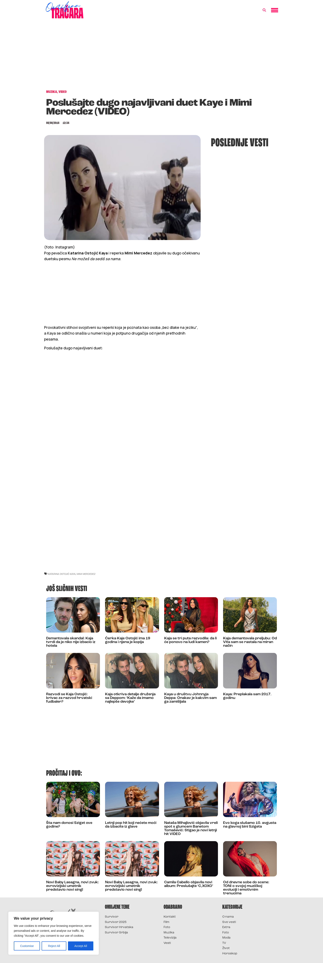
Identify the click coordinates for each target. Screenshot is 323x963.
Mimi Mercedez (86, 574)
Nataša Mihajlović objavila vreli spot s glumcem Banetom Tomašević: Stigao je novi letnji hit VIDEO (191, 828)
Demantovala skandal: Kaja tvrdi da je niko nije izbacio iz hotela (70, 642)
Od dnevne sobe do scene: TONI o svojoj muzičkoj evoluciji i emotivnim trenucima (246, 887)
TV (224, 943)
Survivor (111, 916)
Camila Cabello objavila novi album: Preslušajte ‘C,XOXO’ (188, 884)
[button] (264, 10)
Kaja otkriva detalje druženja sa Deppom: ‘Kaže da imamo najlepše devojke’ (130, 698)
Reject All (54, 946)
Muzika (169, 932)
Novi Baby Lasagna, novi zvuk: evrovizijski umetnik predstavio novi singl (72, 886)
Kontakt (170, 916)
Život (226, 948)
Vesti (167, 943)
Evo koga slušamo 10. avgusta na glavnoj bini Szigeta (249, 825)
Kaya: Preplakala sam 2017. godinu (247, 696)
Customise (27, 946)
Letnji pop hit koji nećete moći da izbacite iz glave (130, 825)
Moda (226, 937)
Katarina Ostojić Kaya (62, 574)
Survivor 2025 (115, 922)
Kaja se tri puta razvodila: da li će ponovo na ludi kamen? (190, 640)
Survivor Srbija (116, 932)
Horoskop (229, 953)
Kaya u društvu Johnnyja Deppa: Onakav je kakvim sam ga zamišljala (190, 698)
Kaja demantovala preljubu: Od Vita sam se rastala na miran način (250, 642)
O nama (228, 916)
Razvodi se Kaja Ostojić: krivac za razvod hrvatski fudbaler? (69, 698)
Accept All (80, 946)
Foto (167, 927)
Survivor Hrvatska (119, 927)
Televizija (170, 937)
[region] (53, 933)
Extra (226, 927)
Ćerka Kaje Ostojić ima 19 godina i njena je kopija (127, 640)
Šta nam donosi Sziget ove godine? (69, 825)
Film (166, 922)
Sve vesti (229, 922)
